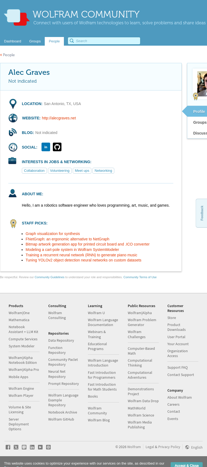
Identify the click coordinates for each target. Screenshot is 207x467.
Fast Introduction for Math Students (102, 387)
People (7, 55)
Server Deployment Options (19, 424)
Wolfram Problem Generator (142, 322)
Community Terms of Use (140, 277)
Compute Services (23, 339)
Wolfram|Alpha (140, 312)
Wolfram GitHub (61, 419)
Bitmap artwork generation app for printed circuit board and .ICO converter (88, 244)
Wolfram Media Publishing (140, 424)
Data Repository (61, 340)
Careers (173, 404)
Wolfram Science (141, 415)
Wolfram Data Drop (143, 400)
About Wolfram (179, 397)
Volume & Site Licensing (20, 409)
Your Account (178, 343)
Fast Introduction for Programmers (102, 375)
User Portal (176, 336)
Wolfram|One (19, 312)
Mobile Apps (18, 376)
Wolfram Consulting (57, 315)
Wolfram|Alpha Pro (24, 369)
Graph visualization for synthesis (53, 233)
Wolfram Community (97, 410)
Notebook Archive (62, 412)
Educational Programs (97, 346)
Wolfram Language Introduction (103, 363)
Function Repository (57, 350)
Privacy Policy (169, 446)
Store (171, 317)
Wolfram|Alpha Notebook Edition (23, 360)
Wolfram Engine (21, 388)
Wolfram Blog (99, 420)
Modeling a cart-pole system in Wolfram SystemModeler (72, 249)
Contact (173, 411)
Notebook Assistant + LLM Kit (23, 329)
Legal (150, 446)
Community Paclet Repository (63, 362)
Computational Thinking (140, 363)
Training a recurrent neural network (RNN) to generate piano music (81, 255)
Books (93, 396)
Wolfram (134, 446)
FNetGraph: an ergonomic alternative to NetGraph (67, 239)
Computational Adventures (140, 375)
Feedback (202, 213)
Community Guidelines (49, 277)
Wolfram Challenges (137, 334)
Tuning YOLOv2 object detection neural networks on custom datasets (84, 260)
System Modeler (21, 346)
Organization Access (177, 353)
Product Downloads (176, 327)
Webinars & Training (97, 334)
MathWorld (137, 408)
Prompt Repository (63, 383)
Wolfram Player (21, 395)
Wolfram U (96, 312)
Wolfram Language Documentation (103, 322)
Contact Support (180, 374)
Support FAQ (177, 367)
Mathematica (19, 319)
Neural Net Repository (57, 374)
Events (172, 418)
